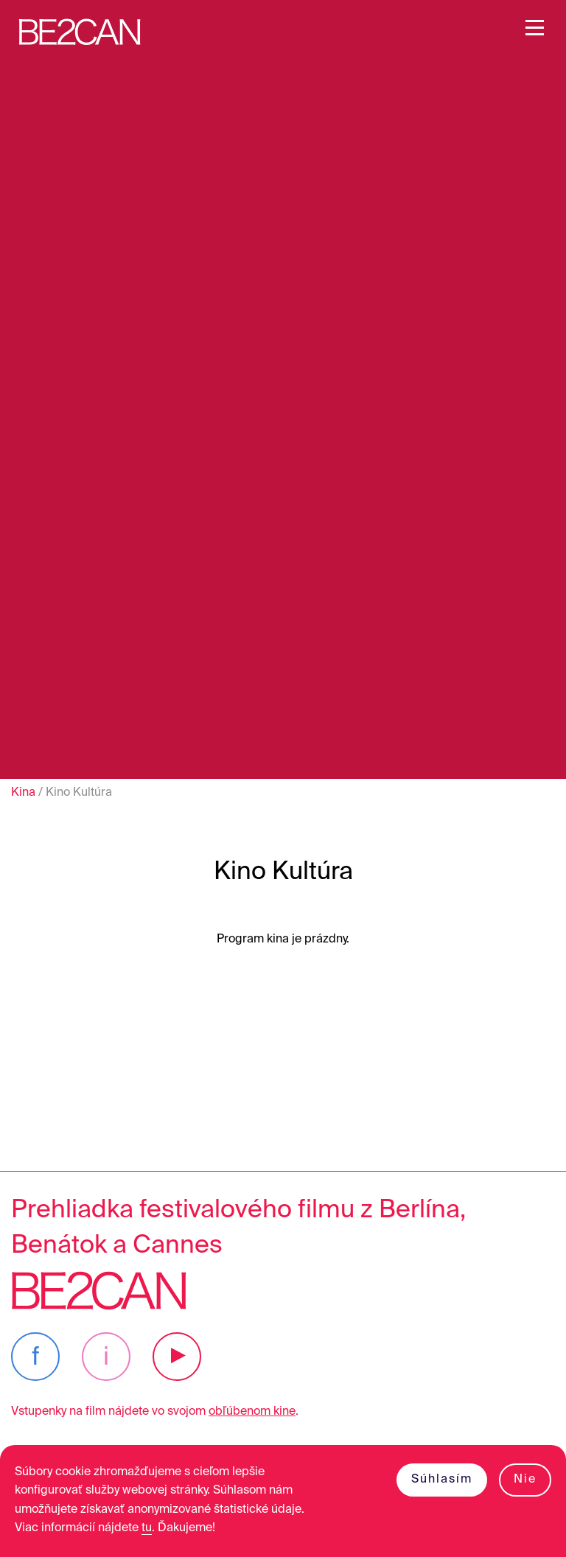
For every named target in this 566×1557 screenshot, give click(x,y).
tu (147, 1528)
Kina (23, 793)
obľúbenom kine (252, 1412)
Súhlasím (441, 1480)
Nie (525, 1480)
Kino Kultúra (79, 793)
